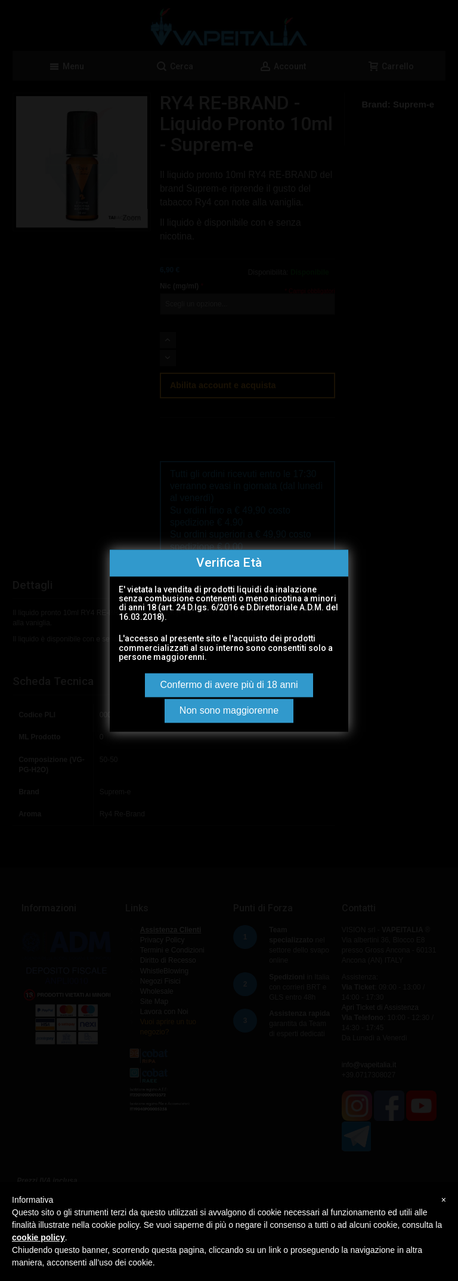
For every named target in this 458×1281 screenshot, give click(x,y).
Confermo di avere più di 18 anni (229, 685)
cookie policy (38, 1237)
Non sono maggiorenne (229, 710)
